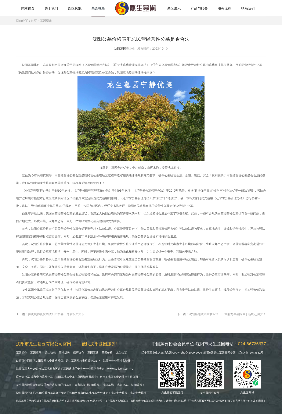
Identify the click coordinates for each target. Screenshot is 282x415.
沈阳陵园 (136, 386)
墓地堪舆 (64, 354)
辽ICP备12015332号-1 (252, 354)
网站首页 (28, 8)
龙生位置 (121, 354)
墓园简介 (21, 354)
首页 (34, 21)
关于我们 (52, 8)
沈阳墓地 (108, 386)
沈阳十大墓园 (119, 394)
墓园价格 (107, 354)
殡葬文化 (78, 354)
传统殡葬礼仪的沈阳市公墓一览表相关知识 (56, 315)
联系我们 (252, 8)
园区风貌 (76, 8)
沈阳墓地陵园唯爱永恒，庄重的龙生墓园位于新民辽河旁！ (227, 315)
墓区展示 (177, 8)
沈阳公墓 (122, 386)
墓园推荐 (35, 354)
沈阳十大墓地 (138, 394)
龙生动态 (50, 354)
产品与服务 (202, 8)
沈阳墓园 (120, 50)
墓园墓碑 (92, 354)
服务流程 (228, 8)
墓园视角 (100, 8)
